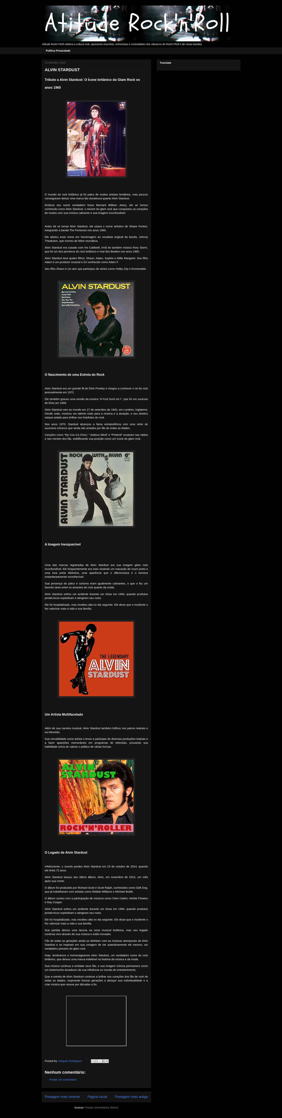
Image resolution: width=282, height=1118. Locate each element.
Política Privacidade (58, 50)
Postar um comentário (63, 1079)
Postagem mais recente (62, 1097)
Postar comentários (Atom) (101, 1107)
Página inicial (97, 1097)
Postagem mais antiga (131, 1097)
